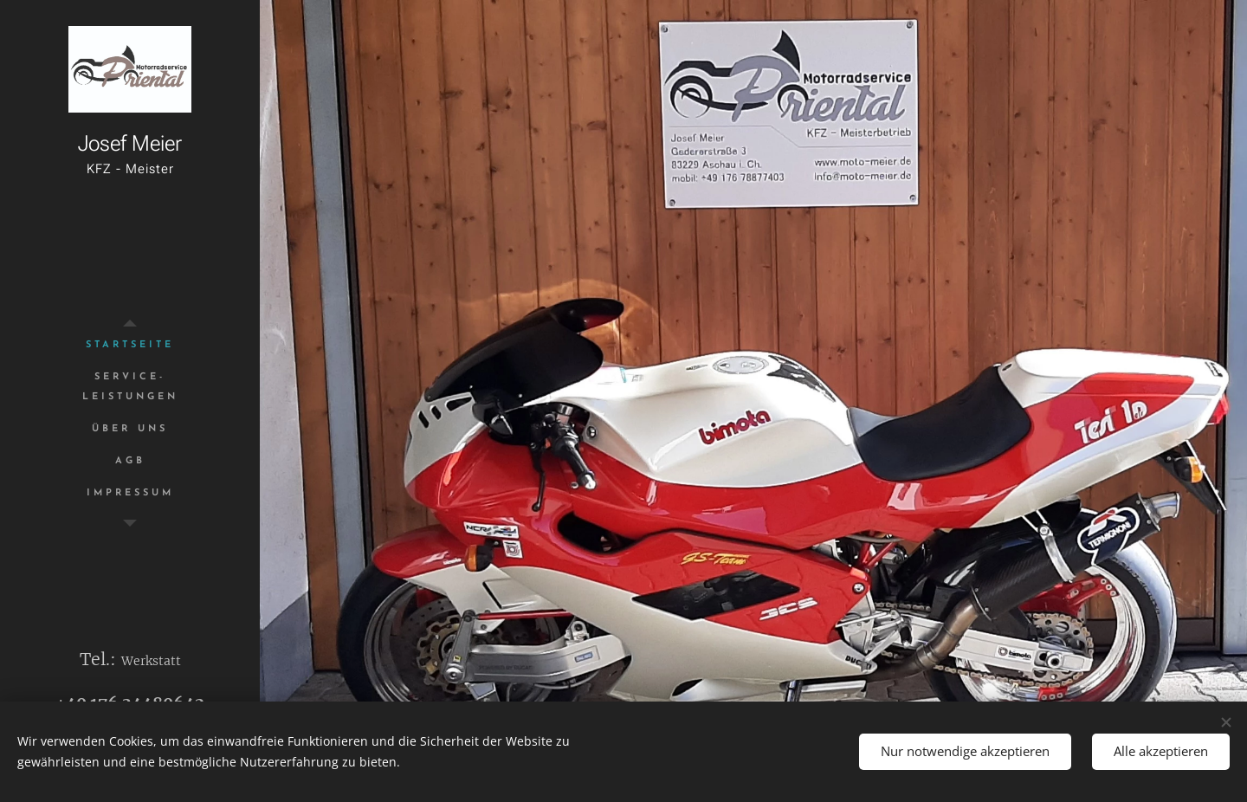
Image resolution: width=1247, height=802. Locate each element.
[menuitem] (130, 345)
